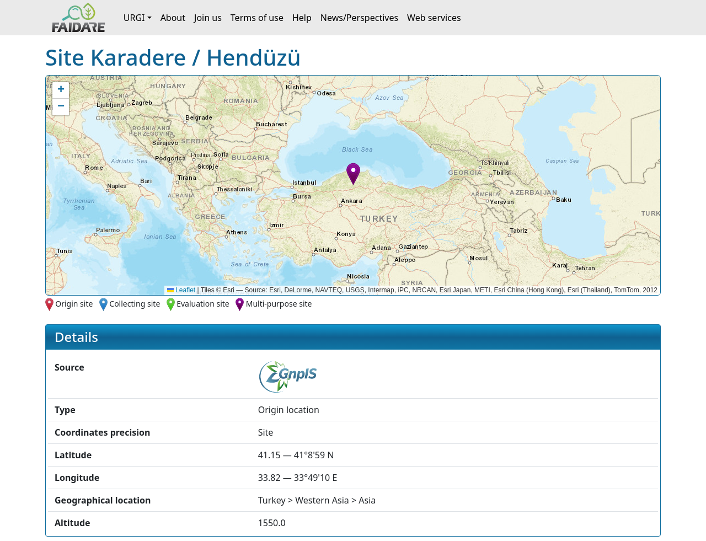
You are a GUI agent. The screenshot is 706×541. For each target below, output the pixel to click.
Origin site (74, 303)
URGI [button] (134, 18)
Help (302, 18)
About (173, 18)
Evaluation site (202, 303)
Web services (434, 18)
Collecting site (134, 303)
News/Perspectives (359, 18)
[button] (353, 174)
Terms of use (257, 18)
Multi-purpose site (279, 303)
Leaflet (181, 290)
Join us (208, 18)
